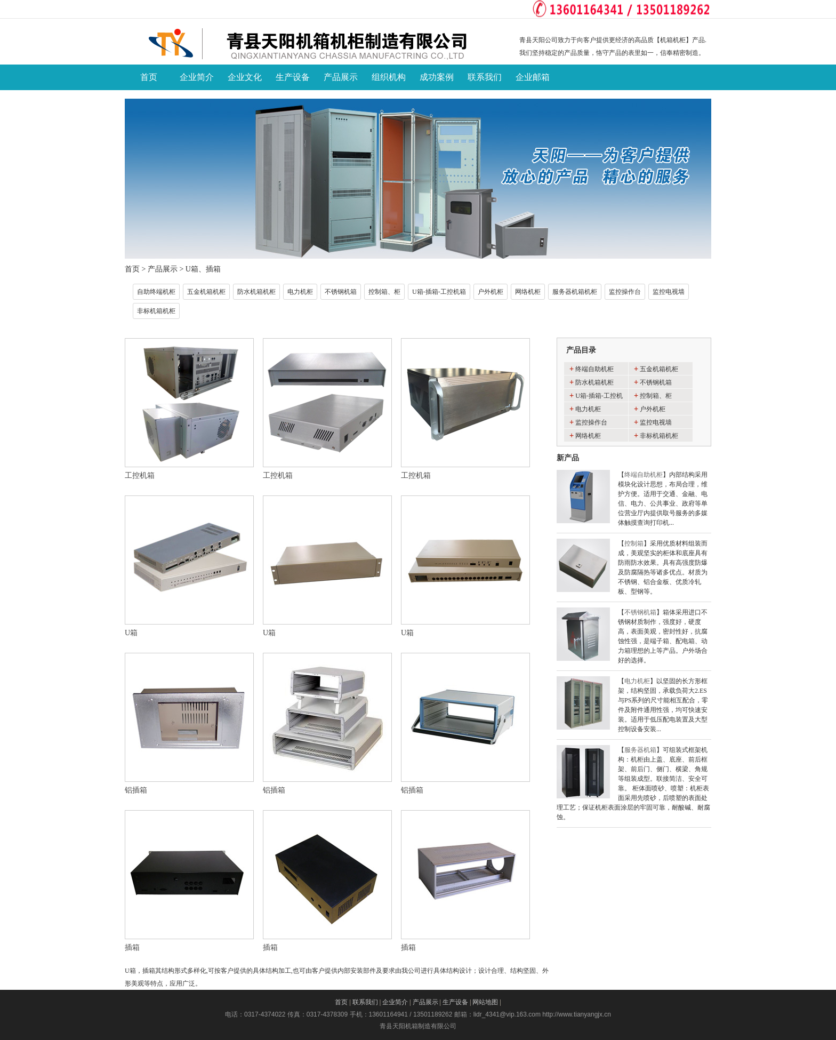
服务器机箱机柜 (574, 291)
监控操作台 (625, 291)
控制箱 (634, 543)
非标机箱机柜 (156, 311)
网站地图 (485, 1002)
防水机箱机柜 (256, 291)
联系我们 (365, 1002)
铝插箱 (136, 790)
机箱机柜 (673, 40)
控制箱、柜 (384, 291)
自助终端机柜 (156, 291)
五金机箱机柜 (206, 291)
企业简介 (395, 1002)
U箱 (131, 633)
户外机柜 (490, 291)
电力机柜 (300, 291)
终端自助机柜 (594, 369)
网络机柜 (528, 291)
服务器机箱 (640, 750)
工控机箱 (140, 475)
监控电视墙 (669, 291)
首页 (132, 269)
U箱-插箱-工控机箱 (439, 291)
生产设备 (455, 1002)
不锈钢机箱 (341, 291)
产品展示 (163, 269)
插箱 (132, 947)
